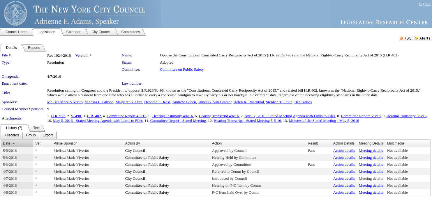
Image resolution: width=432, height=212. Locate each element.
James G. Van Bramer (214, 102)
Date (6, 143)
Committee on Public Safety (182, 69)
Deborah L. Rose (157, 102)
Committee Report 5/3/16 (361, 116)
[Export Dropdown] (47, 135)
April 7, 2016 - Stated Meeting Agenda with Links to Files (289, 116)
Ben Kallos (303, 102)
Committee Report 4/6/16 (126, 116)
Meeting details (371, 150)
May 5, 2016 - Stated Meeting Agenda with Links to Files (98, 120)
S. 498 (76, 116)
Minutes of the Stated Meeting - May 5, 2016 (324, 120)
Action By (132, 143)
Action (217, 143)
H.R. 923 (58, 116)
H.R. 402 (94, 116)
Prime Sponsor (65, 143)
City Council (135, 150)
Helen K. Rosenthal (249, 102)
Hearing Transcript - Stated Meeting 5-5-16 (247, 120)
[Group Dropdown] (30, 135)
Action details (344, 150)
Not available (397, 150)
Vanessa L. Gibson (99, 102)
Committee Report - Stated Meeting (178, 120)
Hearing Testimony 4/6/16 (172, 116)
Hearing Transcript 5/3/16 (407, 116)
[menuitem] (11, 135)
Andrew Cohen (184, 102)
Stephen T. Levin (279, 102)
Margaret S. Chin (128, 102)
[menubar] (29, 135)
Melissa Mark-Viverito (65, 102)
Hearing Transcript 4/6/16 (219, 116)
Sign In (425, 3)
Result (313, 143)
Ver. (38, 143)
